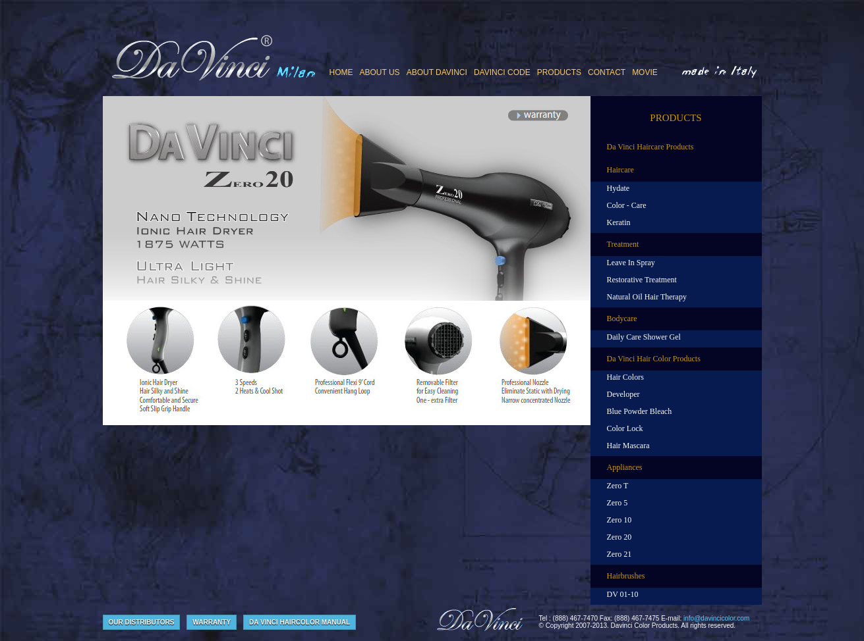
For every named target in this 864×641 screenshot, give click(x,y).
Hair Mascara (628, 445)
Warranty (211, 622)
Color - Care (627, 205)
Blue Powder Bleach (639, 411)
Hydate (618, 188)
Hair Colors (625, 377)
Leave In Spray (631, 262)
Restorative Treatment (642, 279)
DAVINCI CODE (502, 72)
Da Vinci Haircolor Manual (299, 622)
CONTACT (606, 72)
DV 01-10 (623, 594)
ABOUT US (380, 72)
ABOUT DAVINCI (437, 72)
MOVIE (645, 72)
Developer (623, 394)
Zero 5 (617, 502)
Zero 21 (619, 554)
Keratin (619, 222)
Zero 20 (619, 537)
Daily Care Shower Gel (644, 337)
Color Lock (625, 428)
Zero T (618, 485)
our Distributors (142, 622)
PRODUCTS (559, 72)
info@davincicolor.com (716, 618)
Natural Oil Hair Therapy (647, 296)
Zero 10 (619, 520)
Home (341, 72)
